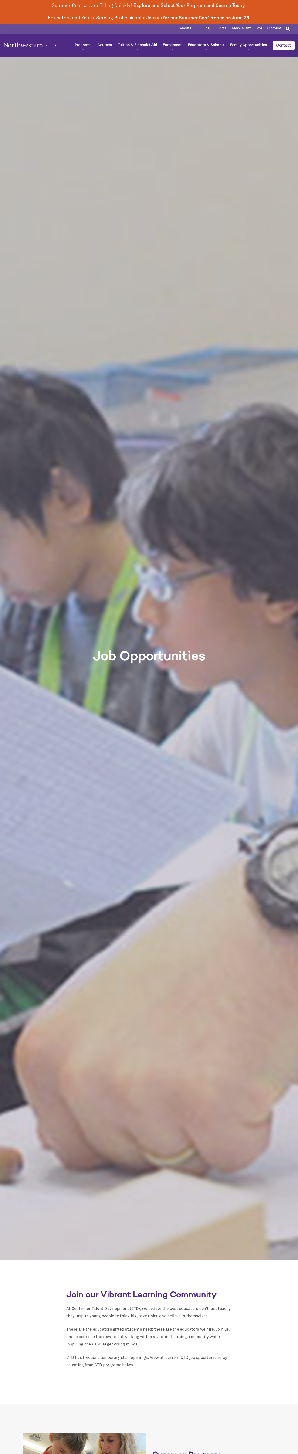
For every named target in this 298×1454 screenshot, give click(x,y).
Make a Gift (241, 28)
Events (220, 28)
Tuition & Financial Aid (137, 45)
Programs (83, 45)
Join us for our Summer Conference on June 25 (197, 18)
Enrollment (172, 45)
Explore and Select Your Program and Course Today (189, 5)
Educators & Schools (206, 45)
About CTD (188, 28)
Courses (104, 45)
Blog (206, 28)
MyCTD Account (269, 28)
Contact (283, 45)
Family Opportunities (248, 45)
